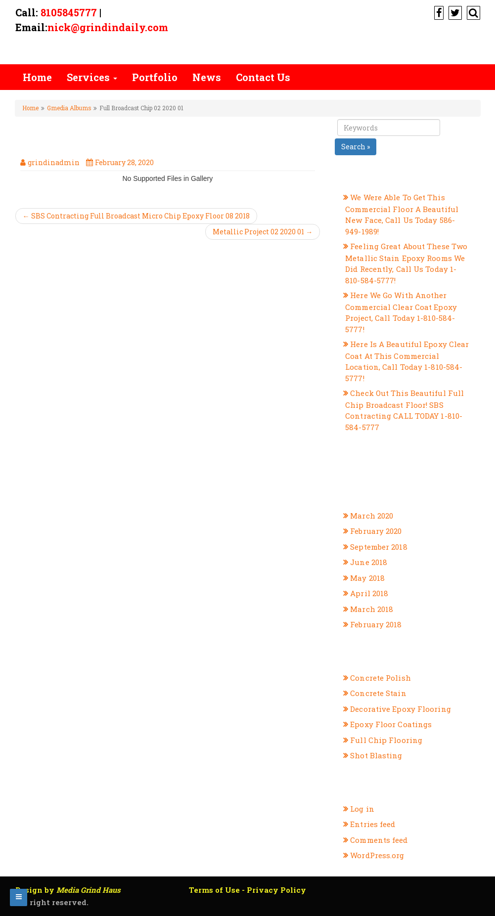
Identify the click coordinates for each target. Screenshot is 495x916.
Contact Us (263, 77)
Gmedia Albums (69, 108)
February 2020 (376, 531)
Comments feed (378, 840)
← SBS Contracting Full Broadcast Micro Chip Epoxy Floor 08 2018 (136, 215)
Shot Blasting (376, 755)
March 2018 (371, 609)
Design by (68, 890)
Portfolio (155, 77)
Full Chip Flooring (386, 740)
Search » (355, 146)
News (206, 77)
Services (92, 77)
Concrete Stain (378, 693)
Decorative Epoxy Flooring (400, 709)
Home (37, 77)
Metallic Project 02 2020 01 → (263, 231)
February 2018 (376, 624)
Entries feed (372, 824)
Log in (362, 809)
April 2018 (369, 593)
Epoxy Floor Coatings (391, 724)
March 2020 (371, 516)
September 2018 (378, 547)
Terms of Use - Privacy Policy (247, 890)
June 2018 (368, 562)
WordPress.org (377, 855)
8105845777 (69, 12)
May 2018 (367, 578)
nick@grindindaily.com (107, 27)
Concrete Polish (380, 678)
